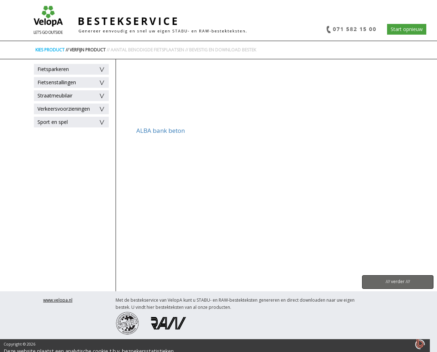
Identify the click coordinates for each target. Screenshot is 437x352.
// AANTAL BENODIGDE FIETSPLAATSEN (145, 50)
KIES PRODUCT (50, 50)
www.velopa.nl (57, 300)
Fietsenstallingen (56, 82)
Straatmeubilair (54, 95)
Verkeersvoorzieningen (63, 108)
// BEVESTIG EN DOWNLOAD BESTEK (220, 50)
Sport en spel (52, 122)
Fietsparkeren (53, 69)
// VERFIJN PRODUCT (86, 50)
